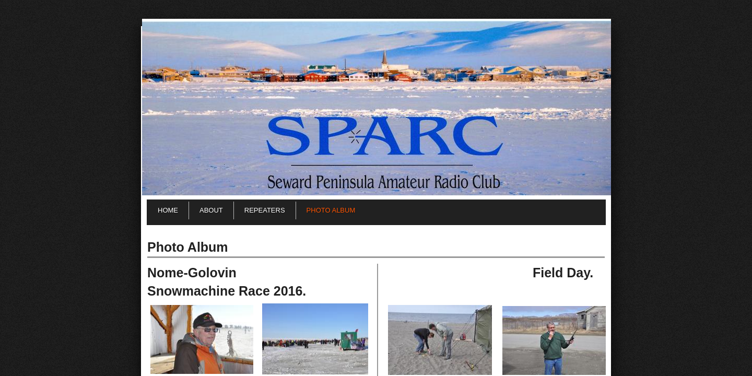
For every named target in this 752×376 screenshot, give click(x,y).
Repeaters (264, 210)
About (211, 210)
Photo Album (331, 210)
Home (168, 210)
